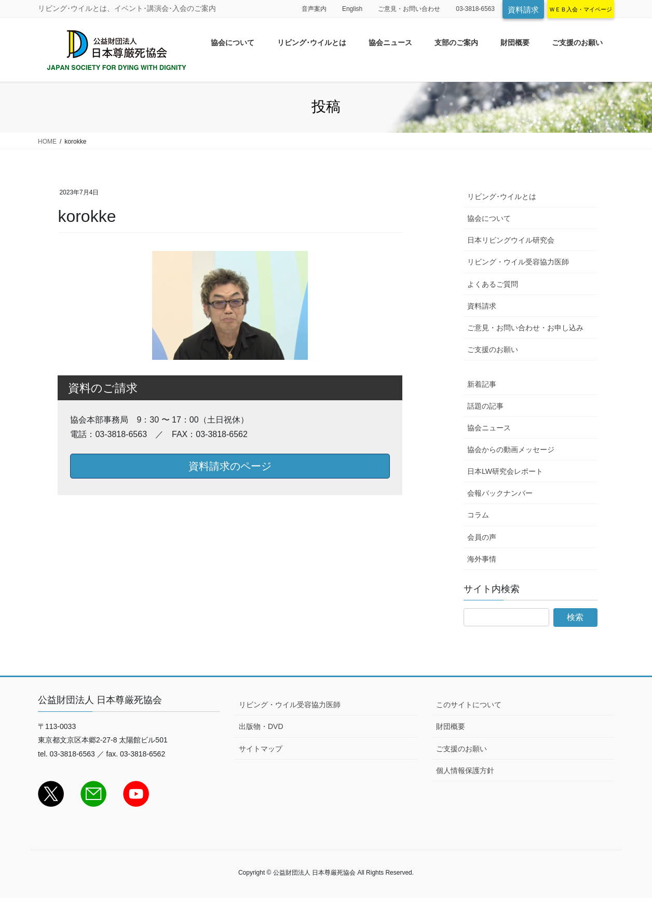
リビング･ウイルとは (501, 196)
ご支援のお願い (492, 349)
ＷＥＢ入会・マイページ (580, 9)
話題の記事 (485, 406)
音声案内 (314, 8)
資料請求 (523, 9)
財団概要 (450, 726)
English (352, 8)
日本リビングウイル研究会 (510, 240)
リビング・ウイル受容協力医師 (518, 262)
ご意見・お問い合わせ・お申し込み (525, 328)
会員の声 (481, 537)
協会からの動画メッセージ (510, 449)
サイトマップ (260, 749)
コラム (478, 515)
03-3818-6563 (475, 8)
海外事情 (481, 559)
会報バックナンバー (500, 493)
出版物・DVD (261, 726)
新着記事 (481, 384)
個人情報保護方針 (465, 770)
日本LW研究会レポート (505, 471)
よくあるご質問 (492, 284)
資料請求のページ (229, 466)
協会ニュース (489, 428)
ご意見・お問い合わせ (409, 8)
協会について (489, 218)
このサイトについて (468, 704)
